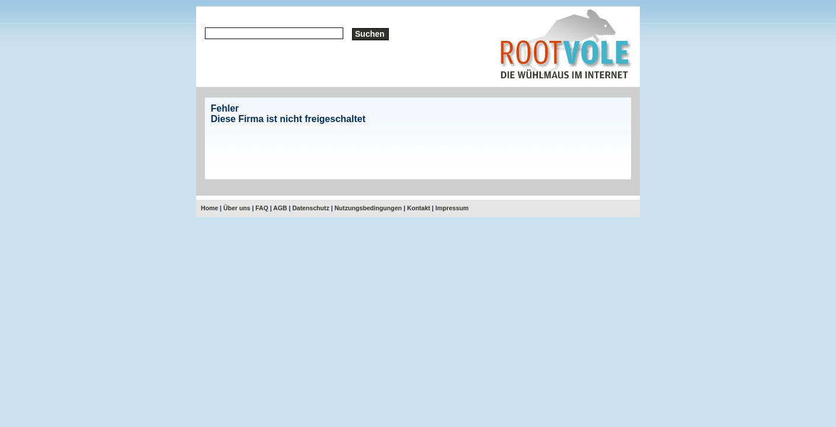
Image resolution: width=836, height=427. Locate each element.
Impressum (452, 207)
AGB (280, 207)
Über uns (237, 207)
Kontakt (418, 207)
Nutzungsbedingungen (368, 207)
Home (209, 207)
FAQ (262, 207)
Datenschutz (310, 207)
